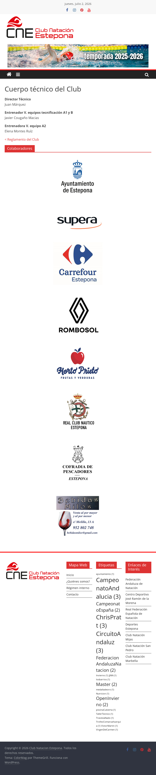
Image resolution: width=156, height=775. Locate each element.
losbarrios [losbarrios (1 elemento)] (103, 679)
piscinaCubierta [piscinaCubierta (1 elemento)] (106, 709)
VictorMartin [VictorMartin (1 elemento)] (109, 725)
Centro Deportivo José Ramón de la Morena (137, 598)
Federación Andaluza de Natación (134, 583)
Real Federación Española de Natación (136, 613)
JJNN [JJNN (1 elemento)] (112, 675)
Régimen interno (77, 588)
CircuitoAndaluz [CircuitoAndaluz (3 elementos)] (108, 642)
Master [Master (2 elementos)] (106, 684)
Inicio (70, 575)
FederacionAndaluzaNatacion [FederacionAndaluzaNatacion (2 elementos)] (108, 664)
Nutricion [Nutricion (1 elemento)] (102, 693)
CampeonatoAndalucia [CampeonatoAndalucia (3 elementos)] (108, 588)
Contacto (72, 594)
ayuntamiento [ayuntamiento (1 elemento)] (105, 574)
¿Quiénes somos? (78, 581)
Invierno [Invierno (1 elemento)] (102, 675)
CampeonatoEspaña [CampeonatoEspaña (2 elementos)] (108, 607)
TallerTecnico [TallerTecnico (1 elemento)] (104, 713)
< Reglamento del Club (22, 139)
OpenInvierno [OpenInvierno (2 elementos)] (107, 701)
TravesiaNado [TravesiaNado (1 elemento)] (105, 718)
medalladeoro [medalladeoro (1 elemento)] (105, 689)
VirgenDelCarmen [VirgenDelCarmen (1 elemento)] (107, 729)
